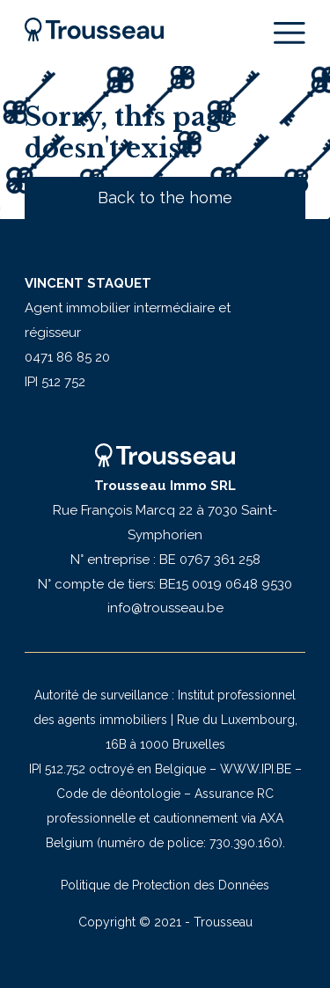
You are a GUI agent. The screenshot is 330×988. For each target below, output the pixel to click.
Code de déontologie (118, 794)
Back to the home (165, 197)
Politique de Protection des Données (165, 885)
